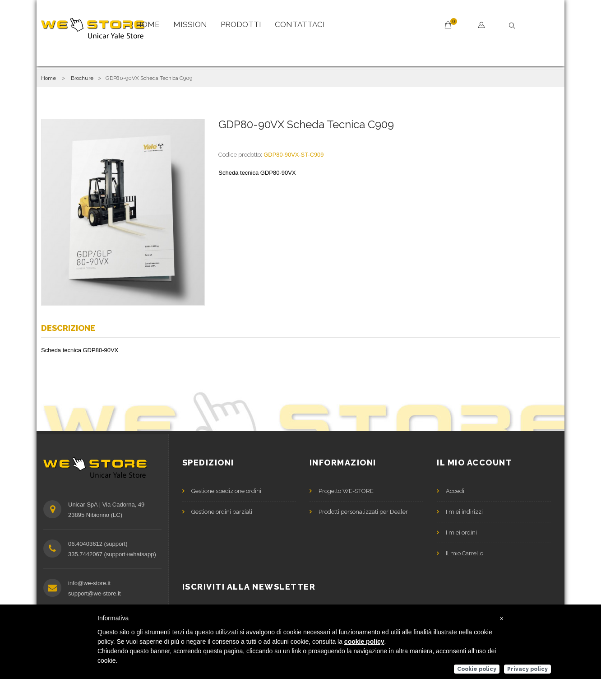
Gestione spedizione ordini (226, 491)
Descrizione (68, 328)
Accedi (455, 491)
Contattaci (300, 24)
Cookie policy (476, 669)
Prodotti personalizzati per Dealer (363, 511)
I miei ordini (461, 532)
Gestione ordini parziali (221, 511)
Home (148, 24)
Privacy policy (527, 669)
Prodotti (241, 24)
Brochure (82, 78)
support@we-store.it (94, 593)
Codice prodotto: (240, 154)
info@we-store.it (89, 583)
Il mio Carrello (464, 553)
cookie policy (364, 641)
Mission (190, 24)
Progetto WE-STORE (346, 491)
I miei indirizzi (464, 511)
